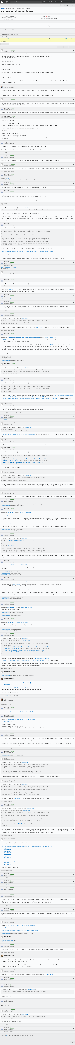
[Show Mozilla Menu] (2, 2)
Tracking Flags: (41, 24)
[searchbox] (26, 2)
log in (7, 1033)
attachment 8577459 (13, 683)
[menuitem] (45, 2)
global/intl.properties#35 (10, 460)
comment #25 (24, 538)
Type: (44, 16)
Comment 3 (6, 109)
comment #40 (12, 901)
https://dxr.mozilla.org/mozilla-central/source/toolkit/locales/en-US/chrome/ (25, 459)
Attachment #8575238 (5, 360)
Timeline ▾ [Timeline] (72, 46)
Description (6, 51)
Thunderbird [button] (11, 16)
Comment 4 (6, 117)
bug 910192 (12, 523)
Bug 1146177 (7, 854)
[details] (22, 540)
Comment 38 (6, 781)
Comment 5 (6, 143)
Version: (6, 19)
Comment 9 (6, 192)
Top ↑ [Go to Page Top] (72, 1040)
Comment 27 (6, 562)
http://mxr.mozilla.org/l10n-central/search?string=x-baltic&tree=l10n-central (24, 861)
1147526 (7, 980)
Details (63, 38)
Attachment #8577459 (5, 630)
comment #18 (24, 452)
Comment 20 (6, 424)
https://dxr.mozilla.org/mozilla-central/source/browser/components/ (22, 462)
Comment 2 (6, 100)
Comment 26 (6, 535)
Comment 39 (6, 805)
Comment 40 (6, 840)
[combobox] (26, 2)
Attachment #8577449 (5, 615)
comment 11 (12, 289)
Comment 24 (6, 493)
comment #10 (20, 228)
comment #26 (24, 762)
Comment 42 (6, 910)
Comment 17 (6, 364)
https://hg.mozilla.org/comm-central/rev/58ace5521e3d (17, 712)
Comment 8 (6, 184)
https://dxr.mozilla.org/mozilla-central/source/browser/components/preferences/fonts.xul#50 (28, 398)
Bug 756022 (4, 340)
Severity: (51, 18)
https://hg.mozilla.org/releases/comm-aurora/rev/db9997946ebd (19, 928)
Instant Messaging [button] (12, 17)
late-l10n (7, 891)
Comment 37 (6, 759)
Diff (66, 38)
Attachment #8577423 (5, 574)
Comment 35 (6, 735)
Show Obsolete (4, 43)
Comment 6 (6, 157)
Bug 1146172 (7, 848)
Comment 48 (6, 1009)
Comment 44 (6, 944)
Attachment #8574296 (5, 529)
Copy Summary (64, 5)
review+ (53, 38)
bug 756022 (39, 327)
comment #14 (24, 318)
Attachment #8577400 (5, 530)
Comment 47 (6, 984)
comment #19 (27, 427)
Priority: (43, 18)
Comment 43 (6, 920)
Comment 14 (6, 303)
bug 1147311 (49, 972)
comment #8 (24, 208)
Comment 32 (6, 679)
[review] (32, 540)
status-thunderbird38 (5, 267)
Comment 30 (6, 619)
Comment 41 (6, 896)
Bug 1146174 (7, 851)
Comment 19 (6, 405)
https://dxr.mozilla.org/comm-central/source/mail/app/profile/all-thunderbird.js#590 (26, 251)
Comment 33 (6, 708)
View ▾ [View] (72, 5)
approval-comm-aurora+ (55, 40)
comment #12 (24, 284)
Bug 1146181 (7, 864)
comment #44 (24, 1012)
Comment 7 (6, 165)
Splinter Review (71, 38)
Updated (5, 175)
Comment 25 (6, 509)
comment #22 (24, 638)
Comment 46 (6, 969)
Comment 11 (6, 225)
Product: (6, 16)
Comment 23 (6, 472)
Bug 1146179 (7, 857)
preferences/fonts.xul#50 (9, 464)
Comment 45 (6, 955)
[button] (71, 2)
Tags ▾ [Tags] (66, 46)
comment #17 (24, 383)
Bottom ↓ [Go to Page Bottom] (60, 46)
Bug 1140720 (8, 8)
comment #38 (30, 808)
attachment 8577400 (12, 540)
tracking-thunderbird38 (6, 298)
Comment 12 (6, 273)
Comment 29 (6, 604)
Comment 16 (6, 334)
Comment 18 (6, 380)
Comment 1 (6, 87)
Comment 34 (6, 716)
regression (7, 178)
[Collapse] (73, 50)
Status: (6, 24)
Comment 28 (6, 579)
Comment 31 (6, 635)
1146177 (7, 884)
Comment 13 (6, 280)
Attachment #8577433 (5, 600)
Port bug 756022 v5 (5, 38)
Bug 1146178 (7, 856)
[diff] (27, 540)
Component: (5, 17)
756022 (5, 419)
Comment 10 (6, 204)
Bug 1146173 (7, 849)
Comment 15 (6, 315)
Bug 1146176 (7, 853)
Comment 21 (6, 441)
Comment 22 (6, 449)
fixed (51, 27)
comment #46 (31, 987)
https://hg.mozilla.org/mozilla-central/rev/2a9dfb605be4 (18, 434)
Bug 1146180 (7, 862)
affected (14, 267)
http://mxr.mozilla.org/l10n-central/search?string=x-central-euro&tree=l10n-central (26, 846)
